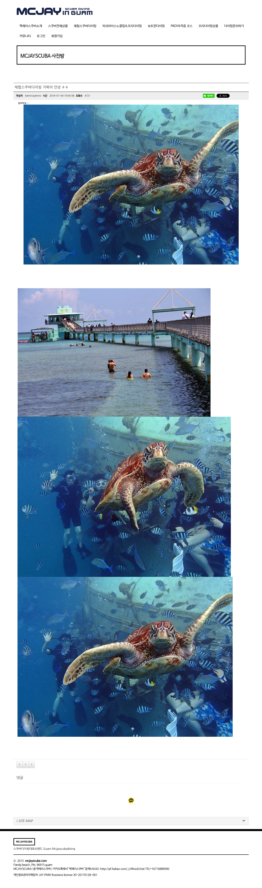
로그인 (41, 36)
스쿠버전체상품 (58, 26)
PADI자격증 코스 (181, 26)
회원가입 (57, 36)
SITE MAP (25, 821)
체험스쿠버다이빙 (85, 26)
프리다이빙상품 (208, 26)
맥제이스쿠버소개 (31, 26)
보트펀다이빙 (156, 26)
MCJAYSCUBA (24, 842)
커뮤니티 (25, 36)
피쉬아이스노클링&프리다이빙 (122, 26)
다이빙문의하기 (234, 26)
